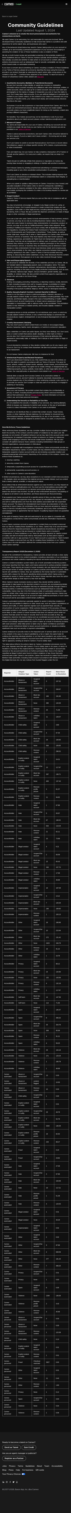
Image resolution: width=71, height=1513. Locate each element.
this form (40, 77)
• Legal (18, 4)
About (39, 1466)
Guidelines (30, 1466)
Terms (20, 1466)
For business (27, 1470)
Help (18, 1470)
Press (11, 1470)
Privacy (12, 1466)
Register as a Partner (14, 1458)
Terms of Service (24, 129)
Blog (4, 1470)
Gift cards (40, 1470)
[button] (66, 4)
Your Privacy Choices (11, 1474)
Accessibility (57, 1466)
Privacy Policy (36, 395)
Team (46, 1466)
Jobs (4, 1466)
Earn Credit (29, 1447)
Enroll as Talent (11, 1447)
